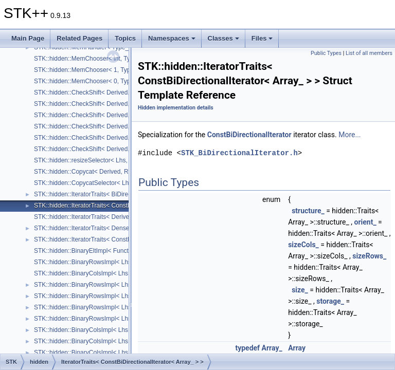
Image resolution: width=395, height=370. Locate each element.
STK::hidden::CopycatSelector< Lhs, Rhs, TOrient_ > (106, 183)
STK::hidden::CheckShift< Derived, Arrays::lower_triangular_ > (119, 126)
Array (297, 348)
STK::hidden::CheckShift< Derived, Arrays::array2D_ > (108, 103)
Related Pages (79, 38)
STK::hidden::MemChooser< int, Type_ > (90, 58)
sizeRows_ (369, 256)
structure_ (308, 211)
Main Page (27, 38)
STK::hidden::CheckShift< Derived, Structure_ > (99, 92)
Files (262, 38)
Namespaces (171, 38)
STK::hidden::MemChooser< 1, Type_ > (88, 69)
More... (349, 135)
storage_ (330, 301)
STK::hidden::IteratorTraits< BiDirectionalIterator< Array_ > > (117, 194)
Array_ (272, 348)
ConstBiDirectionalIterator (249, 135)
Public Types (326, 53)
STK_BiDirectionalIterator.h (239, 153)
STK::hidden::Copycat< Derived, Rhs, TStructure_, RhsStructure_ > (126, 171)
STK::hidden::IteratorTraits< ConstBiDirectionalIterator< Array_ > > (125, 205)
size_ (300, 290)
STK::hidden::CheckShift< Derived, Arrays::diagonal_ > (109, 149)
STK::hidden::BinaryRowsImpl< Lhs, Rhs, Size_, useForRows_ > (122, 262)
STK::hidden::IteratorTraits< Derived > (86, 216)
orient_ (365, 222)
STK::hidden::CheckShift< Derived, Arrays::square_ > (106, 137)
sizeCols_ (303, 244)
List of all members (369, 53)
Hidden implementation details (175, 107)
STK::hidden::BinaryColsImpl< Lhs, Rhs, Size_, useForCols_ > (119, 273)
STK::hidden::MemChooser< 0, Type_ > (88, 81)
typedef (247, 348)
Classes (223, 38)
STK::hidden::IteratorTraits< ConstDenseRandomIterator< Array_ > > (128, 239)
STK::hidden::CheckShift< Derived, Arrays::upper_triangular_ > (120, 115)
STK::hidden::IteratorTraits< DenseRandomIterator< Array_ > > (120, 228)
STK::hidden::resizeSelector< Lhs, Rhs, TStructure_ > (107, 160)
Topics (125, 38)
